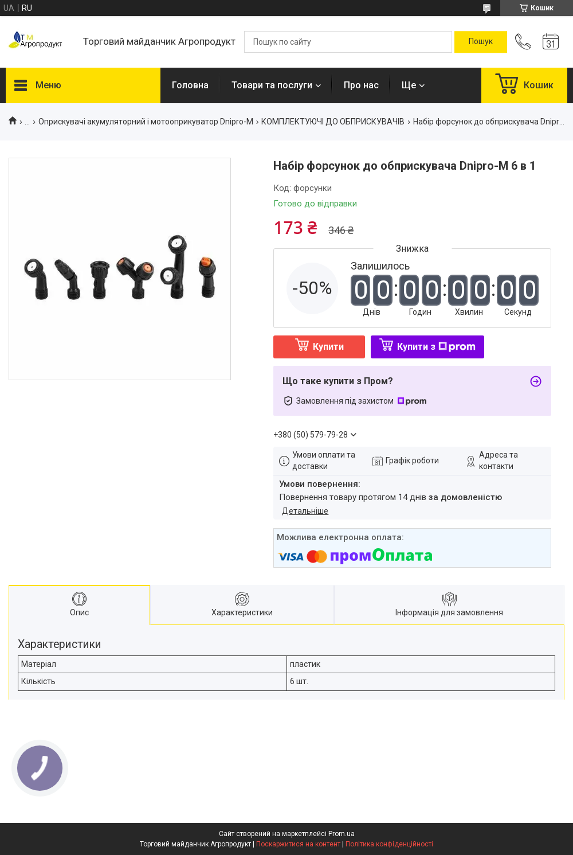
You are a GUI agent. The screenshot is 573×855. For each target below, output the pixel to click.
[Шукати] (480, 42)
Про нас (361, 85)
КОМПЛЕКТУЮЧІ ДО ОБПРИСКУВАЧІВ (333, 121)
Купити (328, 346)
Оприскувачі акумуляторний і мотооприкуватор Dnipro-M (145, 121)
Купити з (436, 346)
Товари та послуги (271, 85)
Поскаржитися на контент (298, 844)
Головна (190, 85)
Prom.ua (341, 834)
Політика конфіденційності (389, 844)
